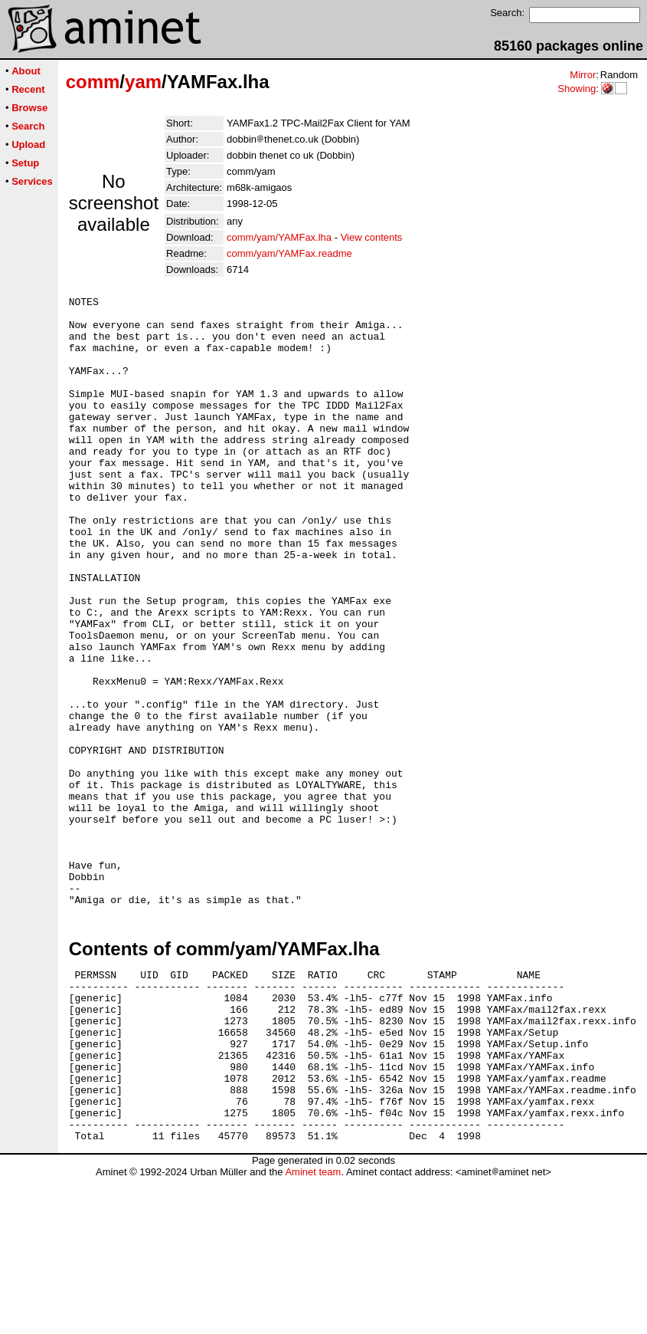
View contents (372, 237)
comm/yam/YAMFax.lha (279, 237)
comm (93, 81)
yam (143, 81)
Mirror (583, 74)
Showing (576, 88)
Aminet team (313, 1328)
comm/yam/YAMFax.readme (289, 253)
